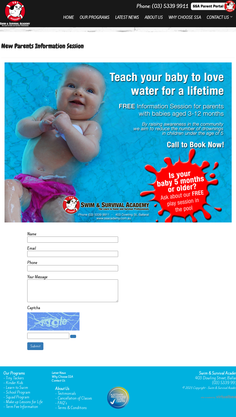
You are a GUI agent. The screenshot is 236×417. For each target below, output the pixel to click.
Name (31, 234)
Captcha (33, 308)
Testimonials (67, 393)
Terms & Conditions (72, 407)
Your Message (37, 277)
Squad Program (17, 397)
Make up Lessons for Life (24, 402)
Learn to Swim (17, 387)
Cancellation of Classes (75, 398)
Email (31, 248)
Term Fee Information (22, 406)
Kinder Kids (14, 382)
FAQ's (62, 403)
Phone (32, 262)
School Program (18, 392)
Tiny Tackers (15, 378)
